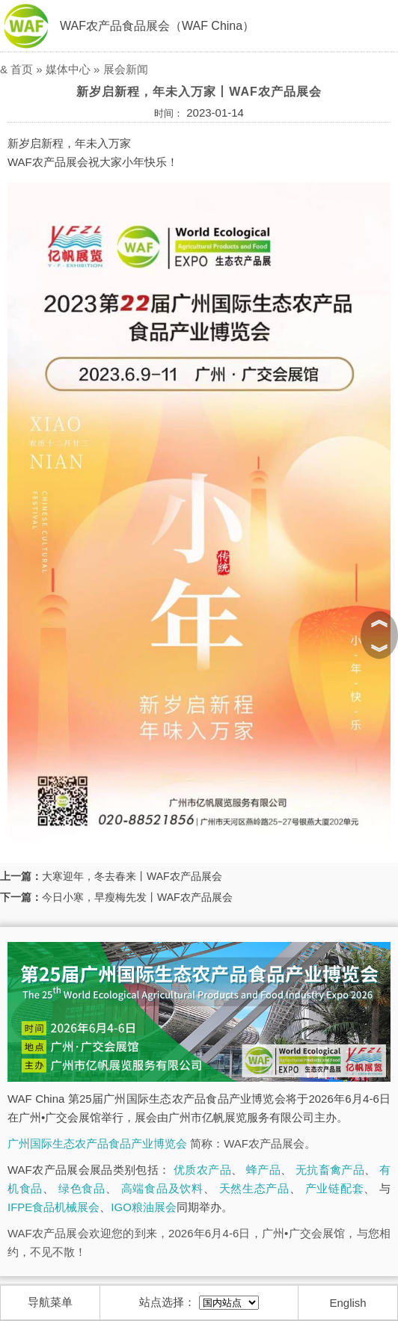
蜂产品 (263, 1169)
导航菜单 (50, 1302)
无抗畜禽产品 (330, 1169)
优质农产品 (202, 1169)
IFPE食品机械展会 (53, 1207)
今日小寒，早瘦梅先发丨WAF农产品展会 (137, 897)
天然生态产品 (254, 1188)
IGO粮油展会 (144, 1207)
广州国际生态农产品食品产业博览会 (97, 1143)
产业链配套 (334, 1188)
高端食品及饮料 (162, 1188)
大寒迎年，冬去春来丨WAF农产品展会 (132, 876)
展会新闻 (125, 69)
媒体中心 (68, 69)
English (348, 1302)
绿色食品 (81, 1188)
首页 (21, 69)
